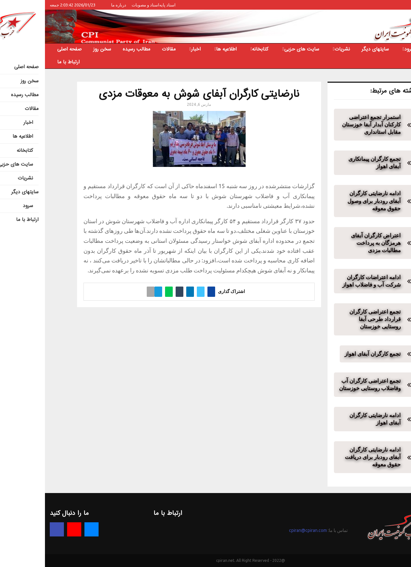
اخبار (151, 49)
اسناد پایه (122, 5)
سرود (364, 49)
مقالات (124, 49)
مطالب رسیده (91, 49)
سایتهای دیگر (330, 49)
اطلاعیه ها (181, 49)
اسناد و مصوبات (100, 5)
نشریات (297, 49)
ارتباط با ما (23, 62)
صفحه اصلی (24, 49)
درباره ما (73, 5)
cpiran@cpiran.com (263, 530)
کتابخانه (215, 49)
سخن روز (57, 49)
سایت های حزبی (256, 49)
